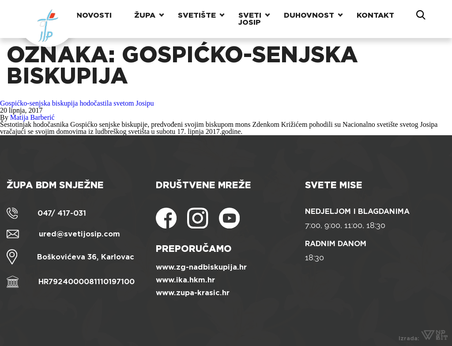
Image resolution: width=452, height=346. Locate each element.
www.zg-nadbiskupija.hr (201, 267)
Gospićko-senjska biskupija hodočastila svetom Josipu (77, 103)
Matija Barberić (32, 117)
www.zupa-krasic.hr (193, 293)
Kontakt (375, 15)
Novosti (94, 15)
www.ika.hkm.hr (185, 280)
